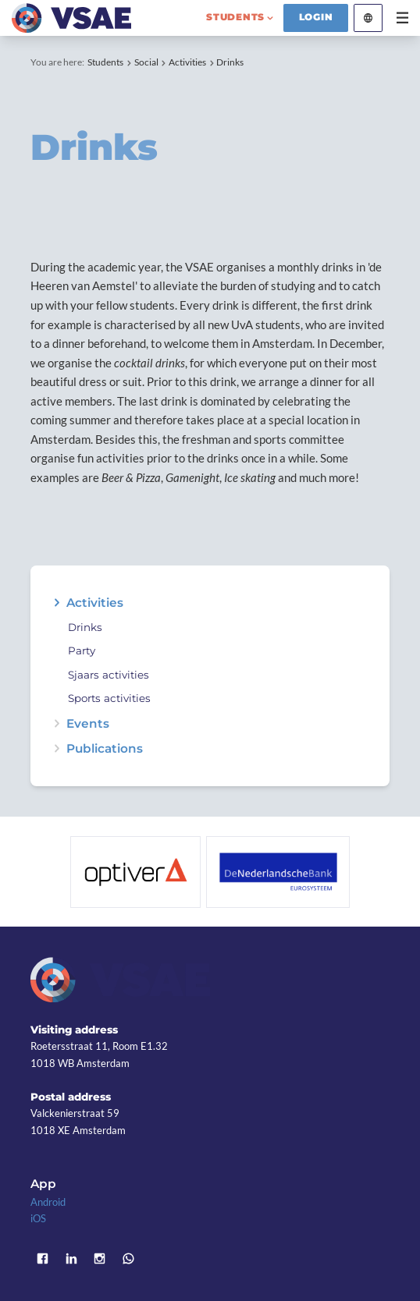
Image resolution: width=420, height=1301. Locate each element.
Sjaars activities (108, 675)
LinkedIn (71, 1258)
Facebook (42, 1258)
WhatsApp (128, 1258)
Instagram (100, 1258)
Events (87, 723)
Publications (104, 748)
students (235, 17)
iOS (38, 1218)
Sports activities (109, 698)
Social (146, 62)
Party (81, 651)
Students (105, 62)
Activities (187, 62)
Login (316, 17)
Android (48, 1202)
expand (56, 602)
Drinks (230, 62)
